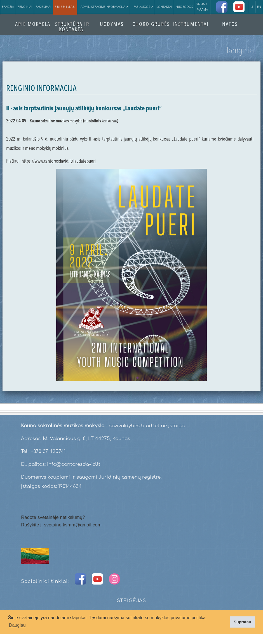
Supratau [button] (242, 622)
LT (252, 7)
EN (259, 7)
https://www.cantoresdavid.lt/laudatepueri (59, 161)
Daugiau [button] (17, 625)
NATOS (230, 24)
